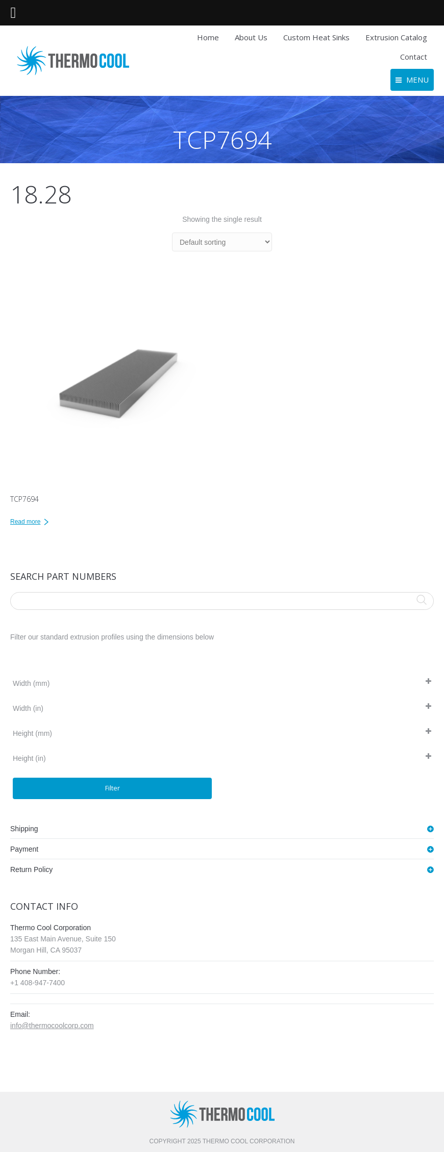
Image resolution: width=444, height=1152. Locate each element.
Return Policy (31, 869)
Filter (112, 787)
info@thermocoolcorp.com (52, 1025)
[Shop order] (222, 242)
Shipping (24, 829)
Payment (24, 849)
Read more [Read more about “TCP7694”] (25, 521)
